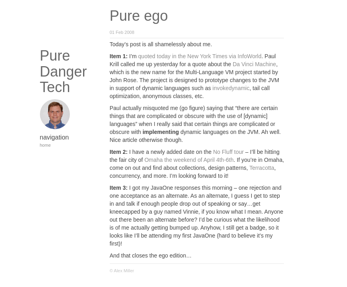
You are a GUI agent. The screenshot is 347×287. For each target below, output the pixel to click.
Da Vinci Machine (254, 64)
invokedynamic (231, 88)
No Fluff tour (228, 152)
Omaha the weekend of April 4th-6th (189, 160)
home (45, 145)
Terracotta (261, 168)
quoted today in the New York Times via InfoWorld (200, 56)
